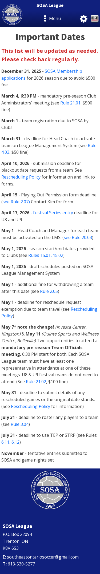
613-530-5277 (21, 564)
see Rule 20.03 (78, 237)
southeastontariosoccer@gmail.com (43, 557)
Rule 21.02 (36, 382)
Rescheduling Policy (21, 177)
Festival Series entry (53, 213)
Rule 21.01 (70, 103)
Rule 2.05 (49, 291)
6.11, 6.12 (10, 442)
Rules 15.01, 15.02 (45, 255)
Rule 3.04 (20, 424)
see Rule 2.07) (16, 202)
